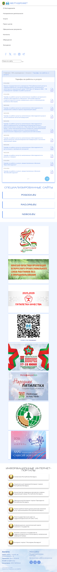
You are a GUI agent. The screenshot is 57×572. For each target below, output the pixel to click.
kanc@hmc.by (10, 560)
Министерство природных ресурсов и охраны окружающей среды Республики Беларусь (27, 493)
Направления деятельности (13, 13)
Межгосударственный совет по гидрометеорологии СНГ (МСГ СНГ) (23, 517)
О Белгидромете (9, 8)
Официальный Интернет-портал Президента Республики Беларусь (26, 501)
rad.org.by (29, 205)
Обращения (7, 40)
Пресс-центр (7, 24)
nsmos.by (28, 214)
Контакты (6, 34)
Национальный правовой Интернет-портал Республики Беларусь (26, 485)
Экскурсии (7, 45)
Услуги (5, 19)
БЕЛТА (19, 569)
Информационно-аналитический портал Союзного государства (25, 526)
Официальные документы (12, 29)
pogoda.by (28, 195)
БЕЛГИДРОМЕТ (19, 3)
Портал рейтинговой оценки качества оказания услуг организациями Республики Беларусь (27, 509)
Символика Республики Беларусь (23, 476)
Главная (7, 73)
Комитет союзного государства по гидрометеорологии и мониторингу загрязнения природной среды (28, 534)
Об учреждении (18, 73)
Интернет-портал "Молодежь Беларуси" (25, 542)
